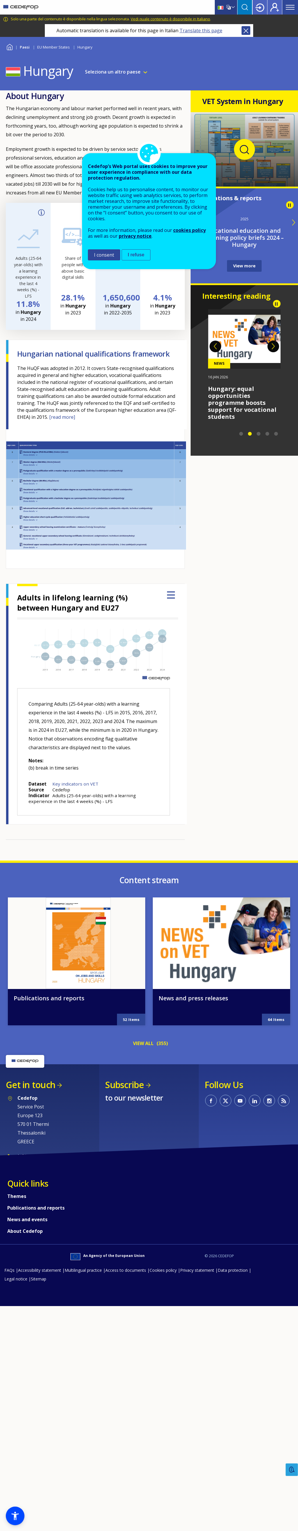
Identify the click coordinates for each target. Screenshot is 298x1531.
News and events (27, 1452)
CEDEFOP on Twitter (225, 1333)
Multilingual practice (83, 1502)
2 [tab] (250, 434)
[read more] (62, 417)
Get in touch (30, 1317)
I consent (104, 255)
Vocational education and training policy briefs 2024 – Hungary (244, 237)
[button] (15, 1516)
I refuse (136, 254)
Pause (290, 205)
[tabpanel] (244, 365)
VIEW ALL (143, 1276)
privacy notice (135, 236)
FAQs (9, 1502)
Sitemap (38, 1511)
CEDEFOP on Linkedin (254, 1333)
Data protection (233, 1502)
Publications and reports (49, 1231)
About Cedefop (25, 1463)
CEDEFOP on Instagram (269, 1333)
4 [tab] (267, 434)
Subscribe (124, 1317)
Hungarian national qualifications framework (93, 354)
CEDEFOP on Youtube (240, 1333)
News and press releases (193, 1231)
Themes (16, 1429)
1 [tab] (241, 434)
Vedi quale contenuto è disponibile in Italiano (170, 19)
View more (244, 266)
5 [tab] (276, 434)
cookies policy (189, 230)
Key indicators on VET (75, 784)
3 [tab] (259, 434)
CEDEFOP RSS (284, 1333)
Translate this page (201, 30)
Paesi (25, 47)
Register (274, 7)
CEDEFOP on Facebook (211, 1333)
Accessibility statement (39, 1502)
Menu (290, 7)
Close (246, 30)
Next (273, 346)
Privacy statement (197, 1502)
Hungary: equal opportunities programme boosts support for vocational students (242, 403)
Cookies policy (163, 1502)
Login (260, 7)
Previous (215, 346)
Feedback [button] (292, 1470)
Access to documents (125, 1502)
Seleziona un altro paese (113, 72)
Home (9, 46)
